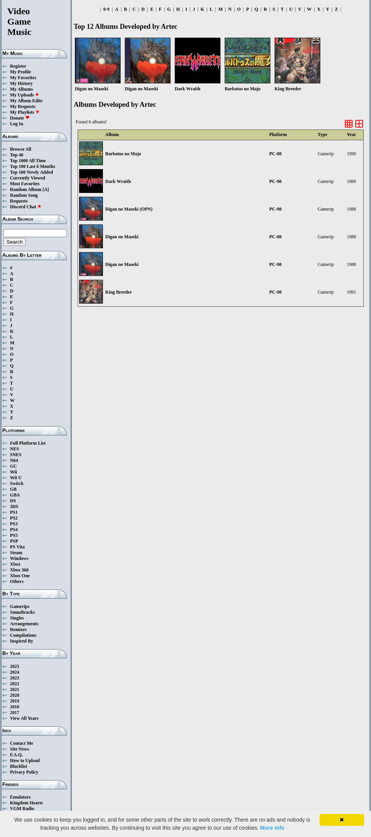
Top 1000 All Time (28, 160)
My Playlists (25, 112)
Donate (20, 118)
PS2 (14, 518)
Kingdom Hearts (26, 802)
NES (14, 449)
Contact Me (21, 743)
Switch (16, 483)
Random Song (24, 195)
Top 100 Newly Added (31, 172)
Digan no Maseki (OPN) (128, 209)
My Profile (20, 72)
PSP (14, 541)
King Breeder (118, 292)
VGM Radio (22, 808)
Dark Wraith (118, 181)
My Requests (22, 106)
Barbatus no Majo (123, 153)
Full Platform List (28, 443)
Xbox (15, 564)
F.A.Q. (16, 754)
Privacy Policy (24, 772)
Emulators (20, 797)
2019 (14, 701)
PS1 (14, 512)
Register (18, 66)
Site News (19, 749)
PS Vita (17, 547)
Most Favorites (25, 183)
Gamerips (20, 606)
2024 (14, 672)
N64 (14, 460)
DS (13, 500)
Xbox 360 (19, 570)
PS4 (14, 529)
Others (16, 581)
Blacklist (18, 766)
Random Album (25, 189)
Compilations (23, 635)
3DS (14, 506)
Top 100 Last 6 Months (32, 166)
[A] (46, 189)
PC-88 (275, 153)
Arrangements (24, 623)
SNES (16, 454)
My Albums (21, 89)
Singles (17, 618)
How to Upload (25, 760)
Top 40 (16, 155)
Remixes (18, 629)
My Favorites (23, 77)
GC (13, 466)
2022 (14, 683)
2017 (14, 712)
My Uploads (24, 95)
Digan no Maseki (122, 236)
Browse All (20, 149)
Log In (16, 123)
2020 (14, 695)
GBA (15, 495)
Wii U (16, 477)
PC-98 (275, 181)
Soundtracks (22, 612)
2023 (14, 678)
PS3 (14, 523)
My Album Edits (26, 100)
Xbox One (20, 575)
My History (21, 83)
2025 (14, 666)
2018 (14, 706)
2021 (14, 689)
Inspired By (21, 641)
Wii (13, 472)
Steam (16, 552)
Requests (19, 201)
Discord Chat (25, 206)
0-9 (106, 9)
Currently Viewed (27, 178)
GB (13, 489)
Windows (19, 558)
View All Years (24, 718)
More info (272, 828)
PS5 (14, 535)
